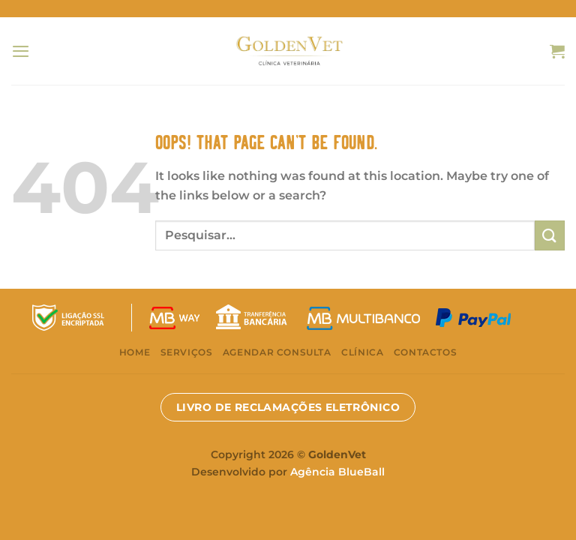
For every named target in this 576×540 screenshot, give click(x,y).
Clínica (362, 352)
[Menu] (20, 51)
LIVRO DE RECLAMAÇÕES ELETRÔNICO (288, 407)
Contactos (426, 352)
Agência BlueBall (337, 471)
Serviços (186, 352)
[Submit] (550, 235)
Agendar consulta (277, 352)
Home (134, 352)
